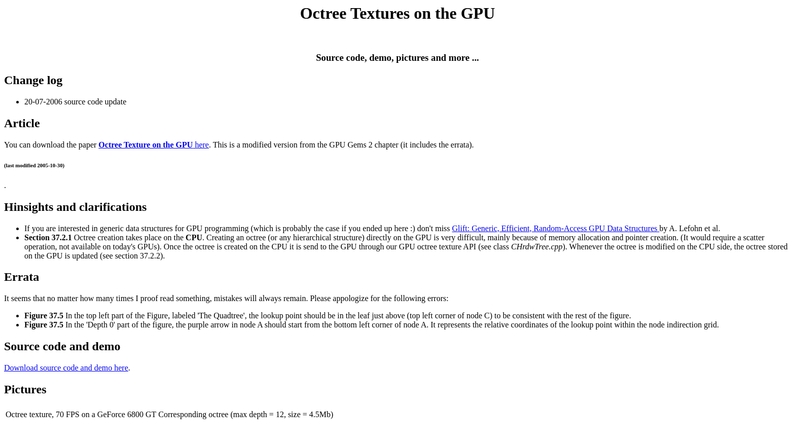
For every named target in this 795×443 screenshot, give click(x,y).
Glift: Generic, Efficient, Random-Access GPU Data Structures (556, 228)
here (153, 144)
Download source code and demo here (66, 367)
